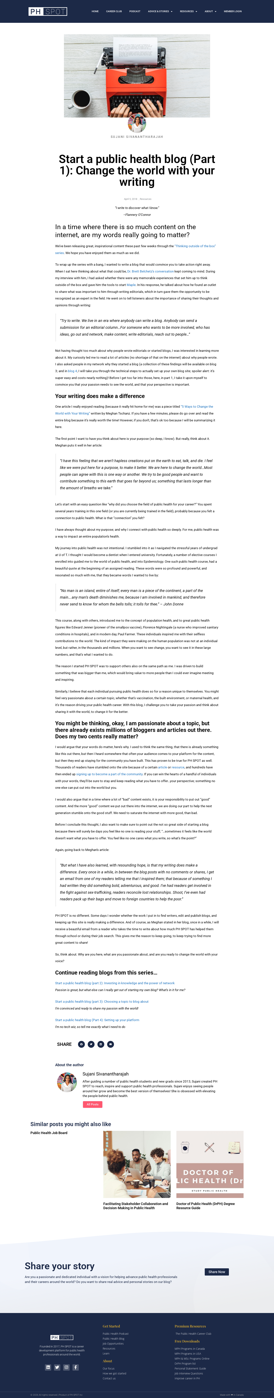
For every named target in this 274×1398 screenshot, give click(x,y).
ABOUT (210, 11)
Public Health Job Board (48, 1133)
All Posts (93, 1104)
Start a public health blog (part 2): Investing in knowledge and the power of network (115, 983)
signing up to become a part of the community (109, 774)
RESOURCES (188, 11)
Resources (145, 199)
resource (178, 767)
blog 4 (72, 371)
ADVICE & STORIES (160, 11)
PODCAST (134, 11)
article (162, 767)
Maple (131, 285)
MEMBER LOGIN (233, 11)
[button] (81, 1044)
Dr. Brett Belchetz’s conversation (150, 271)
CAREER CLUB (114, 11)
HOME (95, 11)
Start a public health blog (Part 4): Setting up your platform (97, 1020)
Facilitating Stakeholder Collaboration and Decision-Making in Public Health (135, 1206)
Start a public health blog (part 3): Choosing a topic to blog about (102, 1001)
